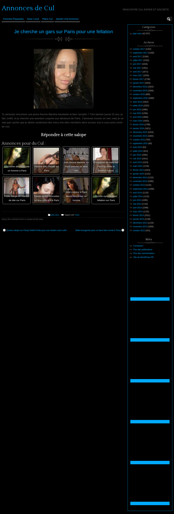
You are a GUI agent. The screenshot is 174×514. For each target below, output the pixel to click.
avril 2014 (137, 207)
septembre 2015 (140, 143)
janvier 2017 (138, 83)
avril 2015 (137, 162)
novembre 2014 (140, 181)
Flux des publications (142, 249)
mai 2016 (137, 113)
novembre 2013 (140, 226)
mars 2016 (138, 121)
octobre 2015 (139, 140)
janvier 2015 (138, 174)
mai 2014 (137, 204)
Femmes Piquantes (13, 19)
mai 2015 (137, 158)
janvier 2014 (138, 219)
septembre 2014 (140, 189)
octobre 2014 (139, 185)
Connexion (138, 246)
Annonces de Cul (28, 8)
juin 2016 (137, 109)
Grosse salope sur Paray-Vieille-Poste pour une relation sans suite (35, 230)
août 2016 (137, 102)
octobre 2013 (139, 230)
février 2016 (138, 124)
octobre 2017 (139, 49)
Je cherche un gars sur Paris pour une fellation (63, 31)
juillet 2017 (138, 60)
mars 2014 (138, 211)
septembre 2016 (140, 98)
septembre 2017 (140, 53)
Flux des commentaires (143, 253)
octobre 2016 (139, 94)
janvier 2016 (138, 128)
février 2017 (138, 79)
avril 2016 (137, 117)
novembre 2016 (140, 90)
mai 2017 (137, 68)
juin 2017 (137, 64)
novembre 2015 (140, 136)
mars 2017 (138, 75)
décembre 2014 (140, 177)
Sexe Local (33, 19)
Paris (77, 215)
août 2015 (137, 147)
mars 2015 (138, 166)
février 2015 (138, 170)
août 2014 (137, 192)
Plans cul (47, 19)
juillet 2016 (138, 105)
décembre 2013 (140, 223)
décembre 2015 (140, 132)
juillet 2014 (138, 196)
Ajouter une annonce (67, 19)
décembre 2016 (140, 87)
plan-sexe (55, 215)
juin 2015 (137, 155)
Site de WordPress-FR (143, 257)
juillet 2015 (138, 151)
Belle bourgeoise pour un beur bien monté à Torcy (100, 230)
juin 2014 (137, 200)
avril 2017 (137, 72)
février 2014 (138, 215)
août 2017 (137, 56)
